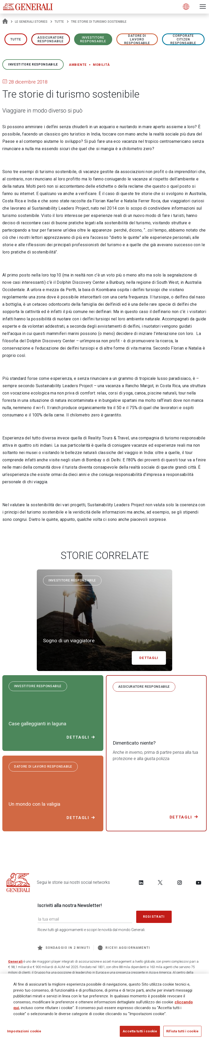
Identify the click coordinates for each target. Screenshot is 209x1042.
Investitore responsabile (93, 39)
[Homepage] (5, 22)
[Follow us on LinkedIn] (141, 882)
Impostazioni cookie (24, 1033)
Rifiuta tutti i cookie (182, 1033)
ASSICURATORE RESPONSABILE (50, 39)
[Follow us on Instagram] (179, 882)
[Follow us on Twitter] (160, 882)
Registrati (154, 917)
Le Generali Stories (31, 21)
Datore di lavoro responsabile (137, 39)
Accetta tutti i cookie (140, 1033)
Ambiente (78, 65)
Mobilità (101, 65)
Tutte (59, 21)
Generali (15, 961)
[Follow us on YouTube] (198, 882)
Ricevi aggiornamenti (124, 947)
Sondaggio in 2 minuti (64, 947)
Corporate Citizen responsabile (183, 39)
